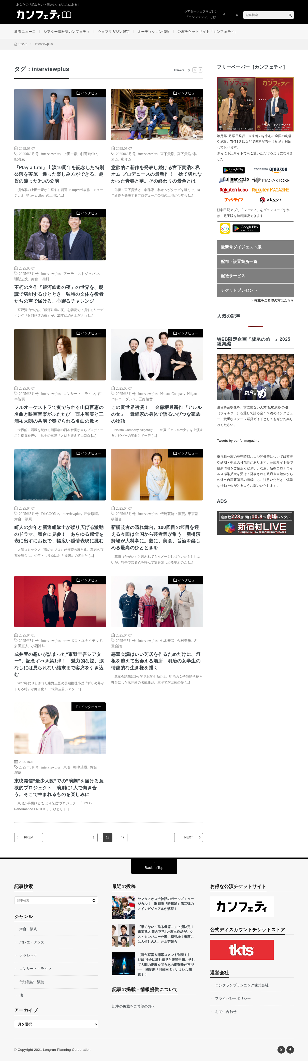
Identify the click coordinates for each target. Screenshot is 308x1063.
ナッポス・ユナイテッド (82, 641)
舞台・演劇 (40, 279)
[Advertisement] (157, 262)
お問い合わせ (226, 1013)
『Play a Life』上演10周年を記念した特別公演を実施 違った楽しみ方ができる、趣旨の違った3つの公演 (59, 174)
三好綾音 (146, 400)
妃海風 (19, 159)
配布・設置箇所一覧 (239, 262)
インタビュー (91, 94)
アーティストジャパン (81, 274)
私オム (126, 159)
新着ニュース (25, 31)
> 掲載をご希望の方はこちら (272, 301)
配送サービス (233, 276)
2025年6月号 (29, 154)
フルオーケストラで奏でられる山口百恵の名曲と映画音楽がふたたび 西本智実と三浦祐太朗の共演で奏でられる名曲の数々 (59, 415)
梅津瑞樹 (80, 769)
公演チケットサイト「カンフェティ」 (208, 31)
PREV (29, 839)
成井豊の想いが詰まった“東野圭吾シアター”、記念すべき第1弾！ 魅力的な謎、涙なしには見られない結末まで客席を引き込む (59, 666)
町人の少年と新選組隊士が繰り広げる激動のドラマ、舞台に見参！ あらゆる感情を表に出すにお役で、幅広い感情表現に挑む (59, 535)
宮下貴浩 (167, 154)
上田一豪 (70, 154)
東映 (66, 769)
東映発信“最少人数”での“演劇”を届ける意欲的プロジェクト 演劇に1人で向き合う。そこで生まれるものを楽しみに (59, 789)
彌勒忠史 (21, 279)
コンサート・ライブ (79, 394)
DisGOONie (50, 514)
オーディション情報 (154, 31)
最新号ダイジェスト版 (241, 247)
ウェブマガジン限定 (114, 31)
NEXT (188, 839)
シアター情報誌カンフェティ (66, 31)
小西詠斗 (38, 647)
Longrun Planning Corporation (67, 1051)
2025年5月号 (29, 514)
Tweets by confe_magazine (238, 441)
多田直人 (21, 647)
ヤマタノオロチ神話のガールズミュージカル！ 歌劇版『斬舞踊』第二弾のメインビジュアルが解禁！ (166, 905)
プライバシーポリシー (233, 1000)
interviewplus (51, 154)
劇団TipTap (88, 154)
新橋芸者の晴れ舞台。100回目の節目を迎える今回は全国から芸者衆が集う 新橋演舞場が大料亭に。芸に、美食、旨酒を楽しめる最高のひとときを (156, 539)
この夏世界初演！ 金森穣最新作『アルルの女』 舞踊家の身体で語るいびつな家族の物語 (156, 415)
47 (122, 839)
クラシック (28, 957)
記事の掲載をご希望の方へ (133, 1008)
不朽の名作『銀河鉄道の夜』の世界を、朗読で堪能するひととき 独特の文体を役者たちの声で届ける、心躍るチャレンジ (59, 295)
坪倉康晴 (91, 514)
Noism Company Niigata (179, 394)
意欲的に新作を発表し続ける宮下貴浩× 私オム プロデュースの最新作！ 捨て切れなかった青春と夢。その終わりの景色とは (156, 174)
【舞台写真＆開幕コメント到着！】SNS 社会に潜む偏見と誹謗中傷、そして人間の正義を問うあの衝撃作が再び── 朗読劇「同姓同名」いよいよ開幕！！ (166, 966)
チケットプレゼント (239, 290)
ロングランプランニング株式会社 (242, 987)
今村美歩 (184, 641)
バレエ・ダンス (123, 400)
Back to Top (154, 869)
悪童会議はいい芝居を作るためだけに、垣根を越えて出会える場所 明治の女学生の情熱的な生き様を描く (156, 662)
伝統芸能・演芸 (172, 514)
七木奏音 (167, 641)
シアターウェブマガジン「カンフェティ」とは (201, 14)
